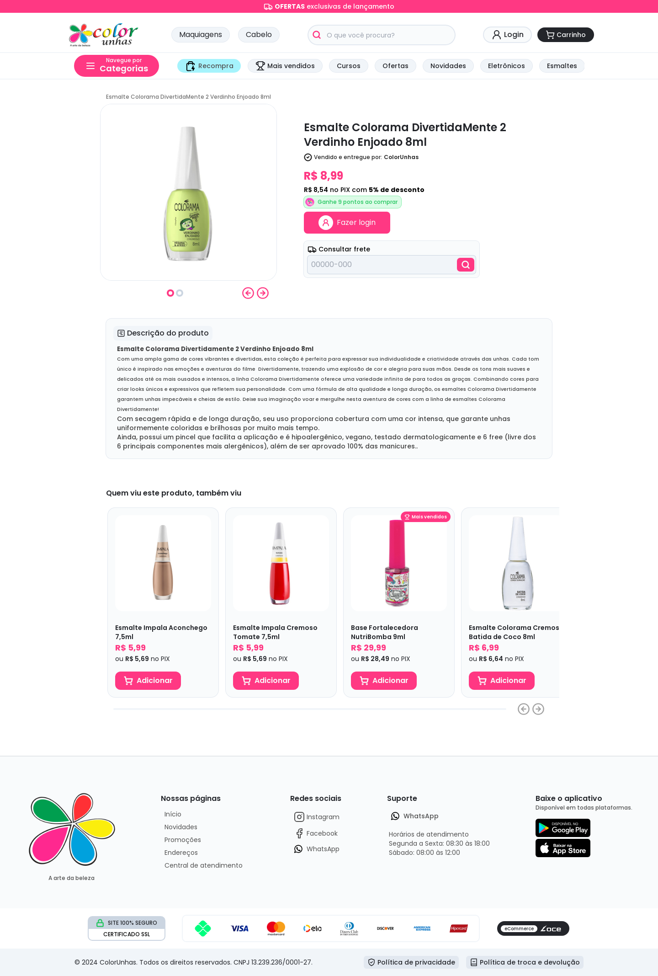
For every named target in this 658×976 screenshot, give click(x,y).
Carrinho (566, 34)
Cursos (349, 65)
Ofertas (395, 65)
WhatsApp (317, 848)
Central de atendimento (203, 865)
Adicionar (148, 680)
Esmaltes (562, 65)
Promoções (182, 839)
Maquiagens (200, 34)
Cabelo (259, 34)
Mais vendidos (285, 66)
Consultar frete (339, 249)
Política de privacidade (411, 962)
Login (507, 34)
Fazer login (347, 222)
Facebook (316, 833)
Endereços (181, 852)
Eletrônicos (506, 65)
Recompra (209, 66)
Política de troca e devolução (525, 962)
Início (172, 814)
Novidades (448, 65)
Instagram (317, 816)
